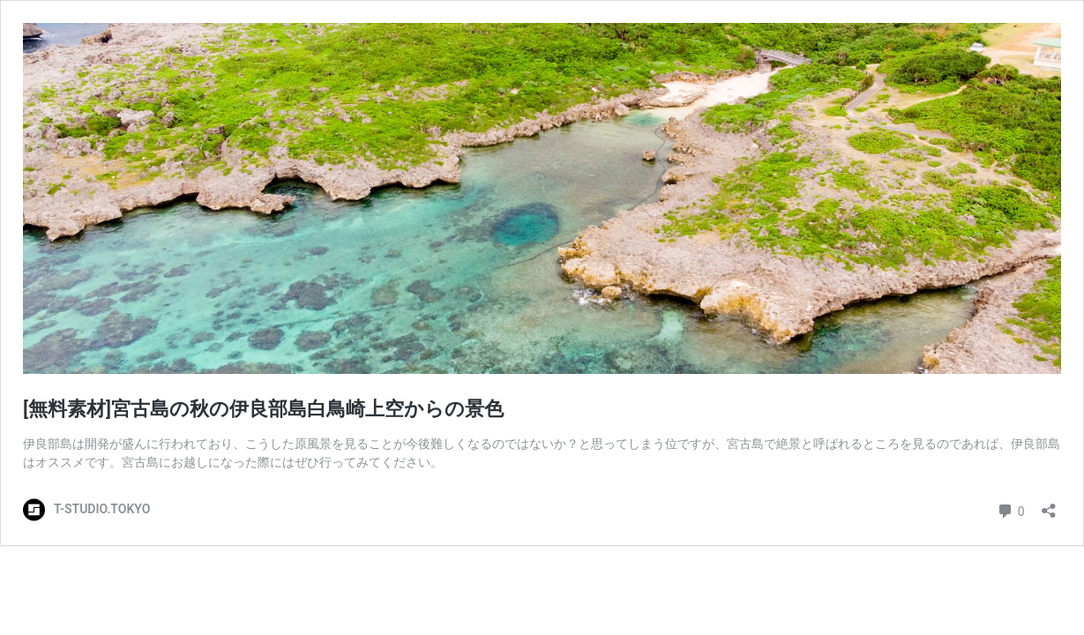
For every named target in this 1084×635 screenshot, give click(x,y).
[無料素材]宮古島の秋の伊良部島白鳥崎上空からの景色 (263, 409)
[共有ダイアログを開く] (1048, 505)
